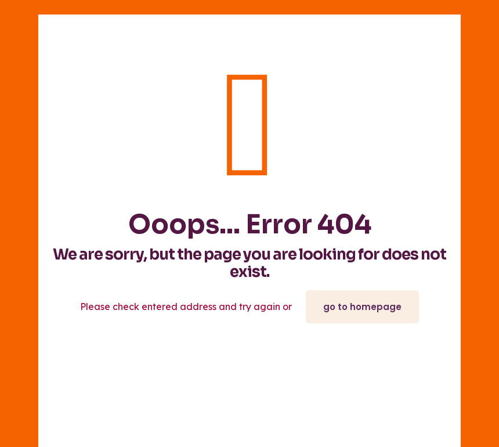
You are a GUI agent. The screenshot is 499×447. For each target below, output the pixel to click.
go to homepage (362, 307)
